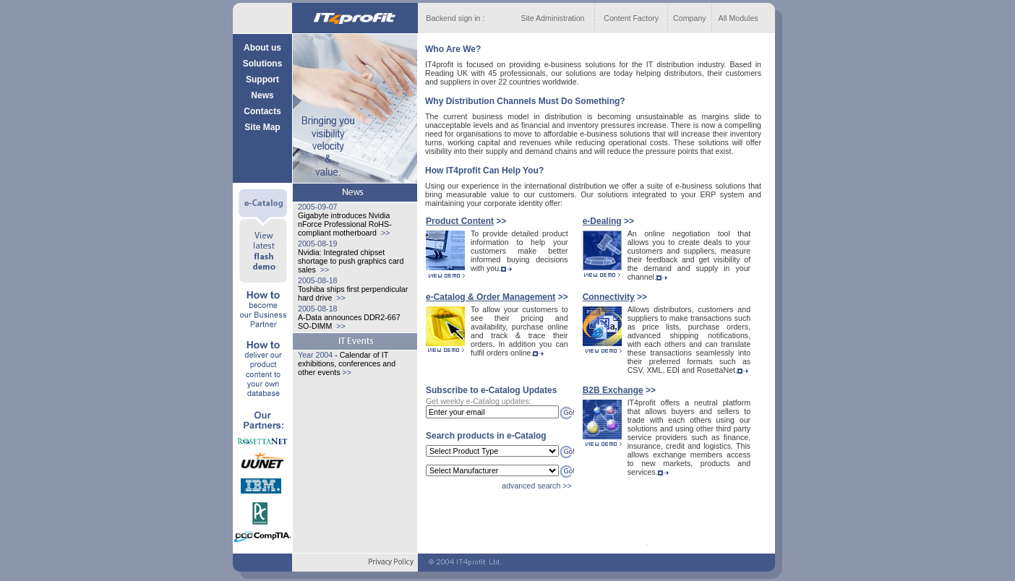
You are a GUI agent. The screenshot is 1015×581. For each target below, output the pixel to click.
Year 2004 (315, 354)
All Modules (738, 18)
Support (262, 79)
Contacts (262, 111)
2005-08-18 (318, 280)
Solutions (263, 64)
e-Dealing (602, 221)
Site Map (262, 127)
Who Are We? (453, 49)
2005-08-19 (318, 243)
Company (689, 18)
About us (262, 48)
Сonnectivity (609, 297)
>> (384, 232)
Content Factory (631, 18)
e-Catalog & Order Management (490, 297)
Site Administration (552, 18)
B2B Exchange (613, 390)
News (262, 95)
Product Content (460, 221)
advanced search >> (537, 485)
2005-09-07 (318, 206)
